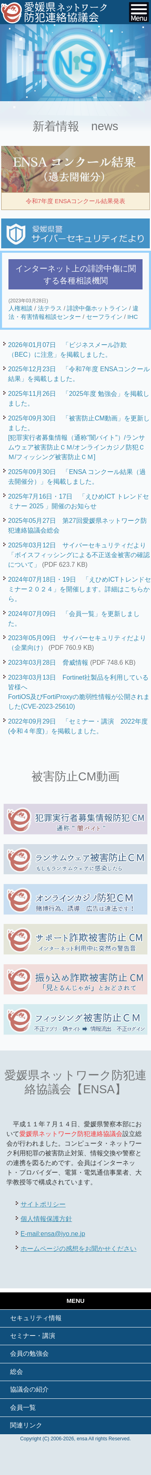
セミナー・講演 (32, 1335)
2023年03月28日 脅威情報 (48, 662)
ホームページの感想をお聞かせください (79, 1248)
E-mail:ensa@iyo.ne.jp (53, 1233)
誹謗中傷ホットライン (97, 308)
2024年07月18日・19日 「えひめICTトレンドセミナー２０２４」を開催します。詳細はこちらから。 (79, 589)
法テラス (50, 308)
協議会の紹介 (29, 1389)
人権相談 (20, 308)
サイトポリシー (43, 1204)
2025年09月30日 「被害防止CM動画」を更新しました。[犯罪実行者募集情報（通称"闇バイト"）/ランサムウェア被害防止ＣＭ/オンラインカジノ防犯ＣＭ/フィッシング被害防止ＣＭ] (79, 437)
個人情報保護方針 (46, 1218)
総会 (16, 1371)
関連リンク (26, 1425)
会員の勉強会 (29, 1353)
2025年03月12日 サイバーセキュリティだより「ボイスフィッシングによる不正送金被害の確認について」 (79, 555)
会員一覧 (23, 1407)
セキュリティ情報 (36, 1318)
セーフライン (104, 316)
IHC (132, 316)
